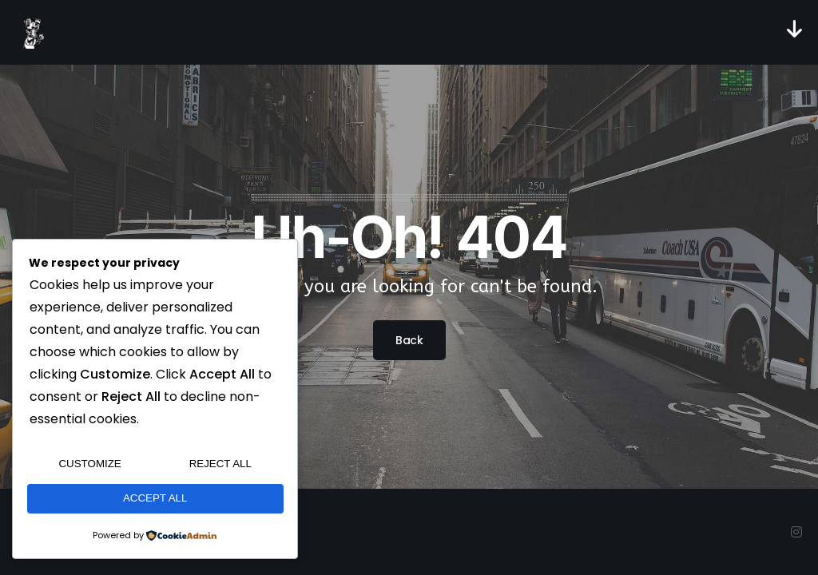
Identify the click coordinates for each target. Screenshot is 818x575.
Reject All (220, 467)
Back (409, 340)
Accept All (155, 500)
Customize (89, 467)
